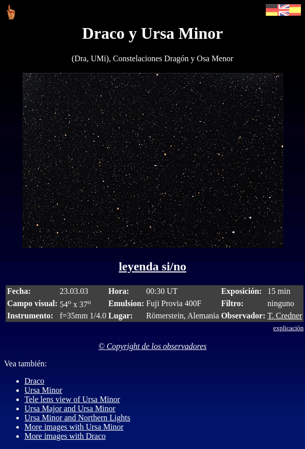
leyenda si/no (152, 266)
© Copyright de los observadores (152, 346)
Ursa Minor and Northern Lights (77, 417)
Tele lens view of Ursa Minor (72, 399)
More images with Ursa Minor (74, 426)
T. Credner (284, 315)
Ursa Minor (43, 390)
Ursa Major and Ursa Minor (70, 408)
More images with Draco (65, 436)
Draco (34, 381)
